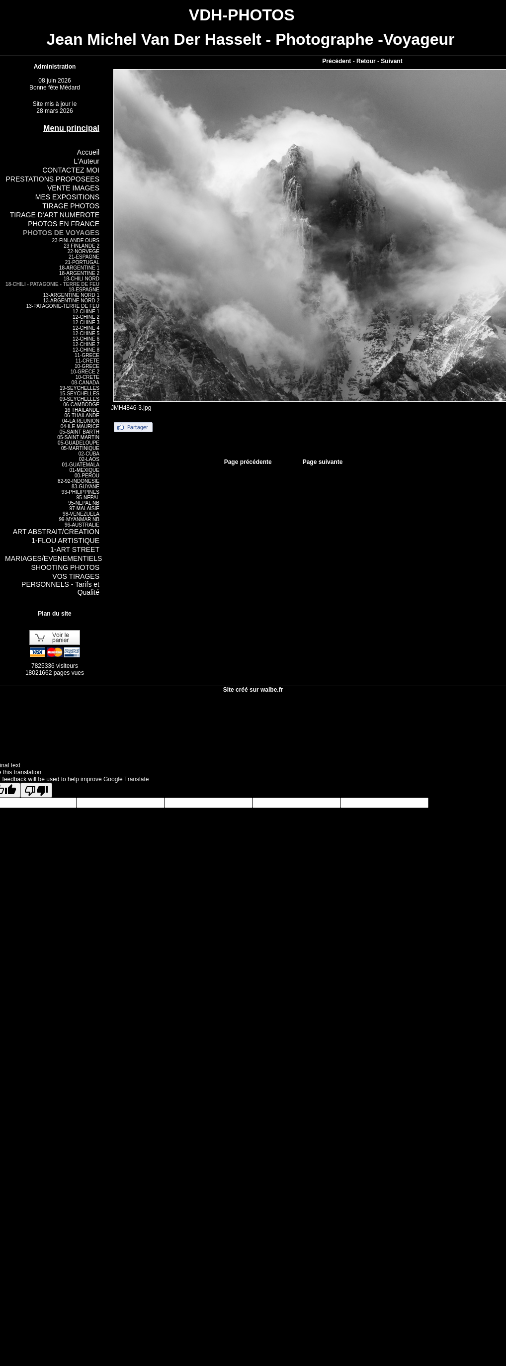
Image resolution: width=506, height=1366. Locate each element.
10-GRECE (87, 366)
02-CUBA (89, 453)
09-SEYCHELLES (79, 399)
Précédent (336, 61)
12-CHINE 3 (86, 322)
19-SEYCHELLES (79, 388)
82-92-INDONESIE (78, 481)
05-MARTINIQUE (80, 448)
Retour (366, 61)
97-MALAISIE (84, 508)
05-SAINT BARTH (79, 432)
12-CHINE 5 (86, 333)
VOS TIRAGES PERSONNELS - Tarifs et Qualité (60, 584)
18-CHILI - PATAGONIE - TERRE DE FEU (52, 284)
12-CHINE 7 (86, 344)
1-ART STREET (74, 549)
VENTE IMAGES (73, 188)
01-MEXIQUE (84, 470)
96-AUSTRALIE (82, 525)
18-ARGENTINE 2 (79, 273)
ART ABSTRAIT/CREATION (56, 532)
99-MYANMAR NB (79, 519)
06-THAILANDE (81, 415)
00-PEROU (87, 475)
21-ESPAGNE (84, 257)
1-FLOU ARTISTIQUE (65, 541)
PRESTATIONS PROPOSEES (52, 179)
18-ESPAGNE (84, 289)
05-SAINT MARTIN (78, 437)
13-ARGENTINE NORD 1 (71, 295)
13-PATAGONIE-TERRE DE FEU (62, 306)
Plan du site (54, 613)
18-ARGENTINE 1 (79, 268)
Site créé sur (253, 689)
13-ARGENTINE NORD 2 (71, 300)
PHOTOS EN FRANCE (63, 224)
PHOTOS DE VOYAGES (61, 233)
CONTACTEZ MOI (70, 170)
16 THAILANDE (82, 410)
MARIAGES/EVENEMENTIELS (53, 558)
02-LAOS (89, 459)
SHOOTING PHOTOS (65, 567)
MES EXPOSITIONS (67, 197)
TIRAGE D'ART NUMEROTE (54, 215)
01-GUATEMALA (80, 464)
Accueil (88, 152)
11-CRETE (87, 361)
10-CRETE (87, 377)
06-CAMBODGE (81, 404)
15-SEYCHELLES (79, 393)
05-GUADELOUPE (78, 443)
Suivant (391, 61)
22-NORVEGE (83, 251)
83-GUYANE (85, 486)
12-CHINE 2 (86, 317)
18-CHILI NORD (81, 278)
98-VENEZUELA (81, 514)
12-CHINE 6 (86, 339)
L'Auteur (86, 161)
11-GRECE (87, 355)
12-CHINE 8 (86, 350)
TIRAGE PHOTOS (70, 206)
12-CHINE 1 (86, 311)
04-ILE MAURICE (80, 426)
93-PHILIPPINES (80, 492)
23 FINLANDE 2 (81, 246)
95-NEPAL (87, 497)
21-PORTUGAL (82, 262)
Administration (55, 66)
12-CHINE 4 (86, 328)
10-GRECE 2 (85, 371)
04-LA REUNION (80, 421)
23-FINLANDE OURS (75, 240)
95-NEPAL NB (83, 503)
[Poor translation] (36, 790)
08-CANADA (85, 382)
